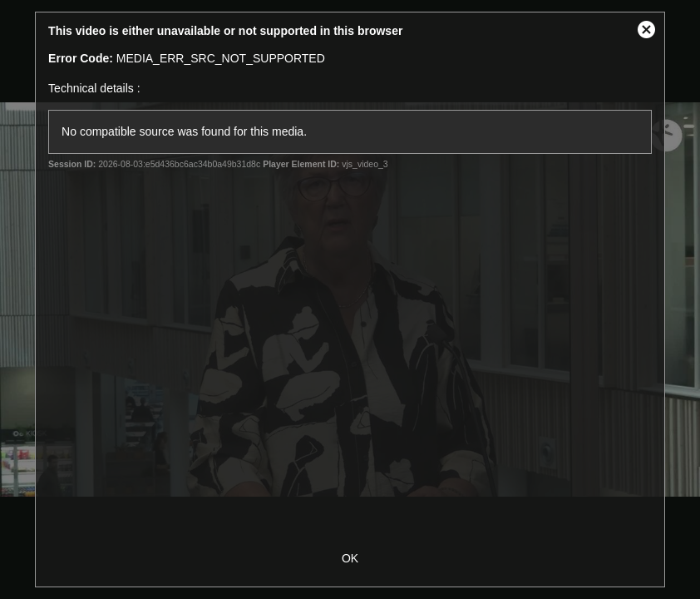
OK (350, 558)
